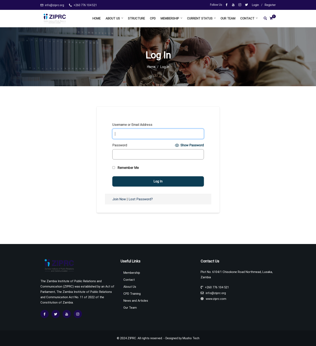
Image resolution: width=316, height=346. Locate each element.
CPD (153, 18)
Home (96, 18)
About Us (115, 18)
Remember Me (125, 168)
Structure (136, 18)
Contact (248, 18)
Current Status (201, 18)
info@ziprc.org (54, 5)
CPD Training (132, 294)
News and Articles (135, 300)
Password (119, 145)
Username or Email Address (132, 125)
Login (255, 5)
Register (270, 5)
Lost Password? (141, 199)
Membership (172, 18)
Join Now (119, 199)
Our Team (228, 18)
